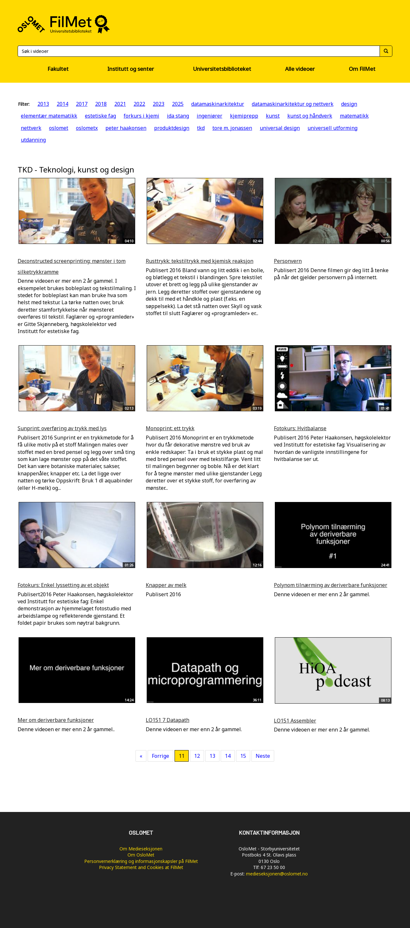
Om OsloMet (140, 855)
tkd (201, 127)
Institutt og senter (130, 68)
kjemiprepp (244, 115)
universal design (280, 127)
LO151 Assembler (295, 720)
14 (228, 755)
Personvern (288, 260)
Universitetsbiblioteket (222, 68)
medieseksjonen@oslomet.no (277, 874)
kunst (273, 115)
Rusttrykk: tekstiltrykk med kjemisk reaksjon (199, 260)
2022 (139, 103)
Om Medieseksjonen (140, 849)
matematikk (354, 115)
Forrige (160, 755)
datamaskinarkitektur (217, 103)
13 (212, 755)
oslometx (87, 127)
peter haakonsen (125, 127)
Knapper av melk (166, 585)
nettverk (31, 127)
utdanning (33, 139)
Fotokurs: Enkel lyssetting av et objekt (63, 585)
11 (181, 755)
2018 (101, 103)
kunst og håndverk (309, 115)
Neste (263, 755)
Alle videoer (300, 68)
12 (197, 755)
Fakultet (58, 68)
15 (243, 755)
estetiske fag (100, 115)
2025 (178, 103)
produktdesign (171, 127)
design (349, 103)
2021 (120, 103)
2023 (158, 103)
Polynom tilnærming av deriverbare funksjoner (330, 585)
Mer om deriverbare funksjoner (56, 719)
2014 (62, 103)
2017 (81, 103)
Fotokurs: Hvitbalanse (300, 428)
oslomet (58, 127)
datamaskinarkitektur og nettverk (292, 103)
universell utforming (332, 127)
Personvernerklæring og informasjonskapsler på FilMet (141, 861)
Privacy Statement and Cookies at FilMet (141, 867)
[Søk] (199, 51)
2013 (43, 103)
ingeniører (209, 115)
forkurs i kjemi (141, 115)
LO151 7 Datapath (167, 719)
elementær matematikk (49, 115)
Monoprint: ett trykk (170, 428)
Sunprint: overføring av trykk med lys (62, 428)
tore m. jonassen (232, 127)
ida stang (178, 115)
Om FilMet (362, 68)
